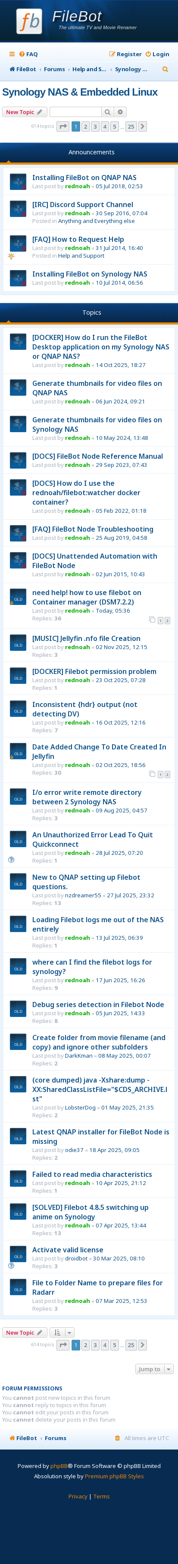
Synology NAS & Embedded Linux (79, 92)
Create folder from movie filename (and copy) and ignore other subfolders (99, 1042)
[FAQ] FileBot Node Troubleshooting (92, 529)
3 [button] (95, 126)
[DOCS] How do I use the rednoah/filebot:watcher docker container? (86, 492)
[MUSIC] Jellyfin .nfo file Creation (86, 638)
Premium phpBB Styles (114, 1476)
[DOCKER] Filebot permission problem (94, 671)
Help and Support (81, 255)
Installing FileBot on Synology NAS (89, 274)
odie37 (74, 1150)
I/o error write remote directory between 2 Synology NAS (87, 797)
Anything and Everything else (96, 221)
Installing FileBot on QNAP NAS (84, 177)
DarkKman (79, 1055)
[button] (62, 126)
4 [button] (104, 126)
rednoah (77, 186)
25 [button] (131, 126)
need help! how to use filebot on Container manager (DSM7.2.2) (86, 597)
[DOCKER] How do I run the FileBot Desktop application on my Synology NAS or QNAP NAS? (100, 347)
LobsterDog (80, 1107)
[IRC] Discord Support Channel (82, 204)
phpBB (59, 1466)
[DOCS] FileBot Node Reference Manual (97, 456)
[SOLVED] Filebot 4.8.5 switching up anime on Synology (90, 1212)
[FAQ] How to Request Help (78, 239)
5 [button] (114, 126)
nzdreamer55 (83, 895)
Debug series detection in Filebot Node (98, 1004)
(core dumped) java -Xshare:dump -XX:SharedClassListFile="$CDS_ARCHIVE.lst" (99, 1089)
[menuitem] (28, 54)
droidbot (76, 1258)
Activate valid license (67, 1249)
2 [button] (85, 126)
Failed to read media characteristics (92, 1174)
